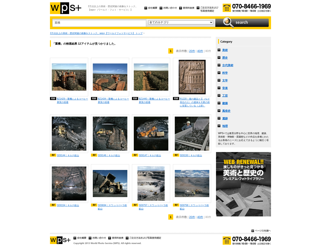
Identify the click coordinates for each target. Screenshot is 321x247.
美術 (225, 50)
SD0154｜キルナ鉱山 (68, 205)
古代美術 (227, 65)
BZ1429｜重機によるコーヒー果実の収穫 (72, 100)
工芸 (225, 95)
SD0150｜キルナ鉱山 (191, 155)
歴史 (225, 57)
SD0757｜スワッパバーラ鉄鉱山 (153, 207)
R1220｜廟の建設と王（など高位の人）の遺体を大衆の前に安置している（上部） (195, 102)
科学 (225, 73)
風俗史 (226, 110)
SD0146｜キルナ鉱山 (109, 155)
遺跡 (225, 118)
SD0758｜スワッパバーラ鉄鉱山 (194, 207)
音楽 (225, 88)
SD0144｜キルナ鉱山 (68, 155)
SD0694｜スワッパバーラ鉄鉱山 (112, 207)
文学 (225, 80)
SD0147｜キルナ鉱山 (150, 155)
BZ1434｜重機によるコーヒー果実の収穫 (113, 100)
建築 (225, 103)
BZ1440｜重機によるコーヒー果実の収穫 (154, 100)
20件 (192, 51)
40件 (200, 51)
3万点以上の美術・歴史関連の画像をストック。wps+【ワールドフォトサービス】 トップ (96, 33)
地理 (225, 126)
